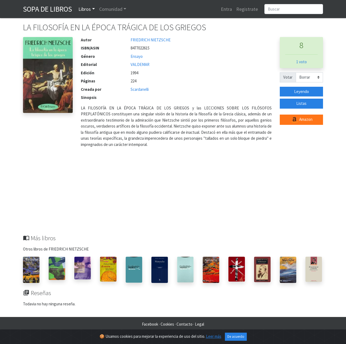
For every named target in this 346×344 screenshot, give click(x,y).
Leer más (213, 336)
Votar (287, 77)
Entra (226, 9)
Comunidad (110, 9)
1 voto (301, 61)
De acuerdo (235, 336)
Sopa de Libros (47, 9)
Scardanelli (140, 89)
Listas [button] (301, 103)
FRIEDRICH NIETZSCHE (151, 39)
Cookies (167, 324)
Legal (199, 324)
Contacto (184, 324)
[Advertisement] (173, 194)
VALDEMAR (140, 64)
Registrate (247, 9)
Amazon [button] (301, 120)
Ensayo (137, 56)
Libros (84, 9)
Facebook (150, 324)
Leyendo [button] (301, 91)
